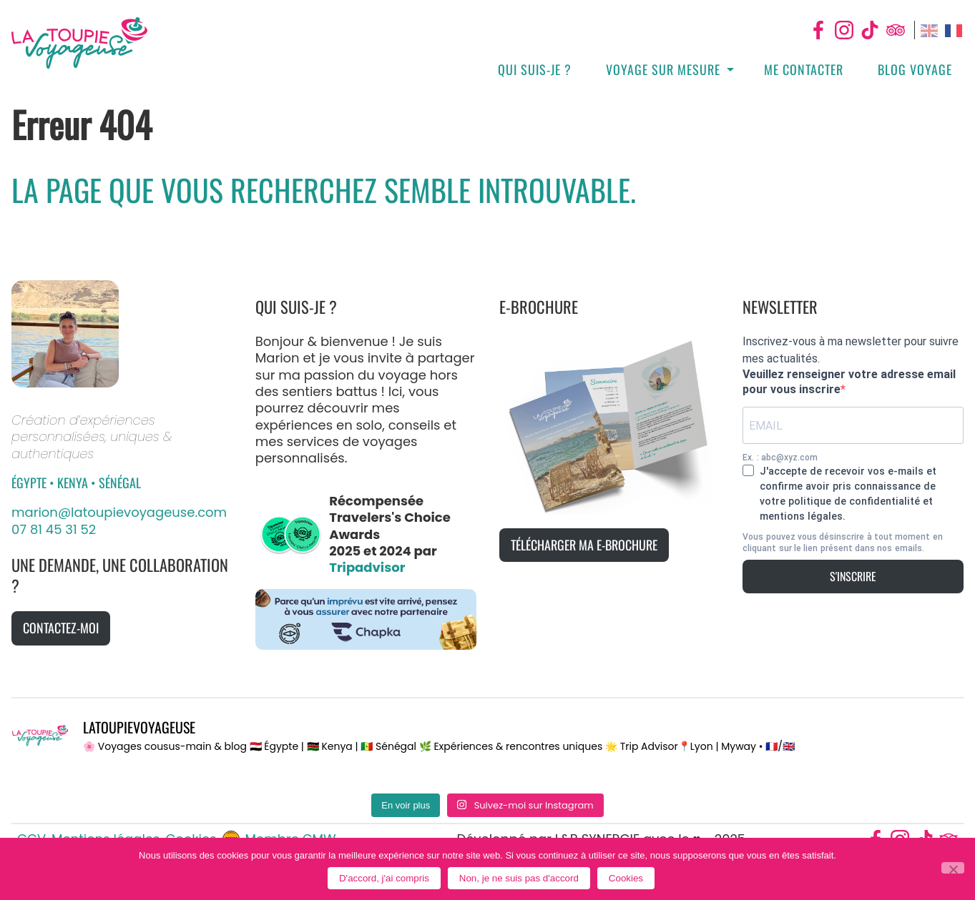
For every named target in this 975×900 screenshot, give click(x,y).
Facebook (818, 30)
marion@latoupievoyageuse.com (119, 512)
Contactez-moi (61, 627)
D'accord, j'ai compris (384, 878)
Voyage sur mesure (663, 69)
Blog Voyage (915, 69)
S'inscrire (853, 576)
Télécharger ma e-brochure (584, 544)
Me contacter (803, 69)
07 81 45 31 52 (53, 529)
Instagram (844, 30)
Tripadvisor (895, 30)
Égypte (30, 482)
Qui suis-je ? (535, 69)
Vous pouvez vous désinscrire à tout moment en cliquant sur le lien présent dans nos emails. (842, 542)
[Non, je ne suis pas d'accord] (952, 868)
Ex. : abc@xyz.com (780, 458)
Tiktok (870, 30)
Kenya (74, 482)
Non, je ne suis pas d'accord (519, 878)
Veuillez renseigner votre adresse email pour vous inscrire (849, 381)
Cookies (626, 878)
